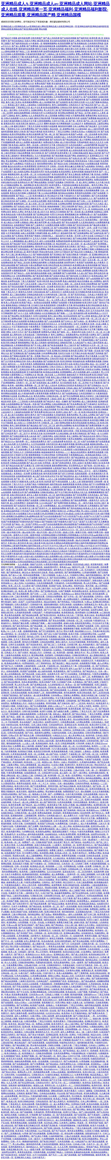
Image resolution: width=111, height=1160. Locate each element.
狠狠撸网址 (45, 797)
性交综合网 (47, 818)
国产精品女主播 (27, 735)
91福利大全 (96, 898)
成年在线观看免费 (64, 1016)
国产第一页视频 (33, 356)
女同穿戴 (93, 1067)
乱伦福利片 (90, 570)
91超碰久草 (23, 1115)
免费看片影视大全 (58, 511)
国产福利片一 (52, 99)
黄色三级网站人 (58, 335)
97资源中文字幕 (21, 455)
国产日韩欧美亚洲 (101, 431)
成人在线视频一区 (49, 86)
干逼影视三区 (47, 228)
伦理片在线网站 (42, 511)
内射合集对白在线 (9, 182)
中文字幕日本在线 (79, 353)
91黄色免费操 (30, 1021)
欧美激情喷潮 (85, 359)
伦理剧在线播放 (35, 91)
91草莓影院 (50, 922)
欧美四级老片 (26, 316)
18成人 (64, 762)
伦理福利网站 (10, 180)
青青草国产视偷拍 (32, 236)
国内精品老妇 (91, 960)
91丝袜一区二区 (35, 799)
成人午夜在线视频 (101, 1149)
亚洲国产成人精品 (12, 821)
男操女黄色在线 (46, 252)
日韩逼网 (64, 848)
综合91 (102, 794)
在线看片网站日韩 (99, 270)
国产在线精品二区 (48, 1147)
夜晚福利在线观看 (23, 690)
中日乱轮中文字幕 (100, 623)
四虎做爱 (94, 1051)
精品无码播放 (83, 281)
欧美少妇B (90, 615)
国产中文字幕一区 (52, 610)
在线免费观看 (36, 920)
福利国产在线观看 (86, 928)
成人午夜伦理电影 (68, 142)
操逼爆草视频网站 (62, 893)
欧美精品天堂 (81, 385)
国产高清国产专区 (25, 933)
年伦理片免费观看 (83, 658)
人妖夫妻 (41, 666)
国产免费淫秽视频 (93, 425)
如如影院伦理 (57, 997)
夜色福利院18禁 (80, 313)
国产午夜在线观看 (60, 482)
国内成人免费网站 (32, 329)
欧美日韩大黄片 (27, 618)
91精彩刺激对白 (44, 105)
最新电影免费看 (59, 508)
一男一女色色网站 (99, 1016)
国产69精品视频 (80, 238)
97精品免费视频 (23, 153)
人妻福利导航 (22, 198)
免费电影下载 (87, 174)
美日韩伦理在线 (89, 687)
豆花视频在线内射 (84, 912)
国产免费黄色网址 (26, 810)
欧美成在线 (71, 992)
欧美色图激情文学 (55, 928)
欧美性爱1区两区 (76, 351)
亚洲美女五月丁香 (21, 837)
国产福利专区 (83, 38)
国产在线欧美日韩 (51, 361)
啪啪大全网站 (10, 599)
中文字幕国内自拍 (48, 658)
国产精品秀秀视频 (20, 228)
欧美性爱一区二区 (14, 508)
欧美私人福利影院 (33, 278)
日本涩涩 (21, 636)
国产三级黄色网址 (45, 436)
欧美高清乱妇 (98, 292)
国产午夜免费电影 (38, 786)
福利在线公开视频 (58, 65)
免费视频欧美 (98, 677)
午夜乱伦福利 (94, 161)
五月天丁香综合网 (21, 639)
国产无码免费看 (80, 495)
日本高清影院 (94, 949)
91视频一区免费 (84, 866)
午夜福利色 (59, 583)
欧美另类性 (22, 791)
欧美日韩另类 (43, 281)
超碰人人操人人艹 (56, 706)
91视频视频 (79, 1133)
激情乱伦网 (25, 781)
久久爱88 (26, 586)
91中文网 (100, 874)
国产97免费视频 (37, 1064)
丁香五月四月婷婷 (101, 912)
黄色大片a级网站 (76, 759)
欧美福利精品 (10, 997)
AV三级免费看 (19, 829)
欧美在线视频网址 (26, 246)
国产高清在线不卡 (32, 260)
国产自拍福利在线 (39, 639)
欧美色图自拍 (87, 41)
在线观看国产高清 (12, 853)
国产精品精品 (52, 1064)
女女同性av (83, 781)
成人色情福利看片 (87, 644)
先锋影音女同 (18, 492)
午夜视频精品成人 (77, 455)
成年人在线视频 (75, 914)
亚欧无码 (24, 901)
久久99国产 (14, 1099)
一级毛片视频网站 (99, 471)
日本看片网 (72, 644)
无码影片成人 (23, 706)
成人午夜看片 (99, 262)
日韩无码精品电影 (53, 607)
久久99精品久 (37, 888)
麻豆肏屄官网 (41, 222)
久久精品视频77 (76, 986)
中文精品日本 (89, 775)
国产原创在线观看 (58, 690)
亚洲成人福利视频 (101, 976)
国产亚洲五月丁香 (28, 230)
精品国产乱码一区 (72, 340)
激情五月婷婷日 (87, 396)
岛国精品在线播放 (12, 984)
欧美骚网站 (45, 874)
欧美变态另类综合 (49, 727)
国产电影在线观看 (87, 59)
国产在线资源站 (40, 383)
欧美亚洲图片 (79, 278)
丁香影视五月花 (23, 107)
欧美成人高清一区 (63, 853)
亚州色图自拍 (42, 1019)
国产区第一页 (99, 786)
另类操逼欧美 (88, 65)
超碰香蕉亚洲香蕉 (26, 968)
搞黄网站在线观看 (38, 487)
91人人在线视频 (72, 818)
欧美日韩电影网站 (42, 890)
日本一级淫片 (34, 1139)
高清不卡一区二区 (16, 329)
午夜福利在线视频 (64, 1048)
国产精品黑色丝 (67, 476)
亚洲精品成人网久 (62, 954)
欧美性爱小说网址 (88, 335)
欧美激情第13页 (74, 639)
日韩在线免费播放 (70, 198)
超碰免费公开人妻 (26, 449)
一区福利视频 (73, 661)
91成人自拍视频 (93, 188)
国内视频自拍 (39, 457)
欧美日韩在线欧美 (94, 305)
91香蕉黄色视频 (92, 46)
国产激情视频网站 (73, 572)
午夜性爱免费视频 (14, 773)
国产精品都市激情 (30, 158)
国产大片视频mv (90, 158)
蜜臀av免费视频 (83, 54)
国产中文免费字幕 (34, 471)
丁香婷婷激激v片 (42, 335)
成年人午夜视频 (50, 909)
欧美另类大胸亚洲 (9, 343)
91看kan (88, 602)
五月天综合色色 (97, 311)
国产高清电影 (92, 922)
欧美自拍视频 (93, 1104)
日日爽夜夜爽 (92, 612)
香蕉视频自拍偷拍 (70, 813)
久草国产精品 (30, 484)
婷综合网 (100, 1099)
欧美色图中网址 (13, 831)
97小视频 (65, 994)
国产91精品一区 (81, 321)
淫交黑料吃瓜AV (76, 465)
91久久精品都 (37, 781)
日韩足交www (101, 743)
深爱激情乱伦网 (36, 912)
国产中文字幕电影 (98, 246)
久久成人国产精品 (85, 273)
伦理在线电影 (70, 201)
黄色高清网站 (39, 396)
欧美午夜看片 (71, 1091)
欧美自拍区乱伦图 (71, 952)
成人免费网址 (96, 281)
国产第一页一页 (21, 479)
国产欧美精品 (69, 1051)
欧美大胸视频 (102, 409)
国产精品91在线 (61, 164)
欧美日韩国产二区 (36, 693)
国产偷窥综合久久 (24, 94)
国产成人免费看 (19, 46)
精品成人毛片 (36, 652)
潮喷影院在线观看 (18, 150)
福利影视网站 (78, 757)
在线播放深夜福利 (66, 479)
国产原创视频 (70, 1155)
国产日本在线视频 (99, 196)
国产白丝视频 (19, 188)
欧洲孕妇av (24, 628)
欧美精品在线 (10, 214)
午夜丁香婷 (14, 1008)
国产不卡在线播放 (69, 674)
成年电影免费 (24, 38)
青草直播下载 (66, 91)
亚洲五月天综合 (67, 51)
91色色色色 (20, 1091)
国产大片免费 (84, 669)
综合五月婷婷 (71, 169)
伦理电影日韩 (79, 730)
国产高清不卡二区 (43, 508)
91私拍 (62, 834)
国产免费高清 (83, 345)
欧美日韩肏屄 (52, 457)
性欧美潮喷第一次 (44, 1104)
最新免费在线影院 (46, 829)
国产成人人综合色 (49, 385)
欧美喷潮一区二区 (51, 906)
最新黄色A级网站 (43, 733)
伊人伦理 (55, 1032)
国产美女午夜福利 (36, 1035)
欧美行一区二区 (76, 428)
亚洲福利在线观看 (54, 431)
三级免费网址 (24, 1136)
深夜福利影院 (87, 482)
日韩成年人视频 (61, 230)
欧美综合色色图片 (98, 591)
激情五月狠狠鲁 (56, 938)
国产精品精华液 (78, 99)
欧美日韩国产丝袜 (100, 375)
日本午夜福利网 (60, 821)
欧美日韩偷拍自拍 (41, 1109)
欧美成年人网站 (74, 41)
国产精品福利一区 (47, 1056)
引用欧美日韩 (36, 896)
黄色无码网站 (66, 989)
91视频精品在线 (101, 249)
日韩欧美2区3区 (46, 500)
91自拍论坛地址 (71, 67)
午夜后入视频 (21, 767)
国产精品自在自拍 (87, 436)
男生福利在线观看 (32, 70)
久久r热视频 (23, 564)
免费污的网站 (32, 840)
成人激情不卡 (42, 970)
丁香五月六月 (12, 292)
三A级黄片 (57, 845)
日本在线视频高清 (53, 781)
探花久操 (81, 810)
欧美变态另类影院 (101, 1077)
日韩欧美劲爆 (83, 1064)
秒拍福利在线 (79, 361)
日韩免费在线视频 (41, 78)
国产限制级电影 (49, 1149)
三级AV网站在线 (19, 914)
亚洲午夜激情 (95, 327)
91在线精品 (30, 583)
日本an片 (17, 802)
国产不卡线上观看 (38, 345)
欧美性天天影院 (94, 890)
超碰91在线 (69, 623)
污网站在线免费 (69, 781)
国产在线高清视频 (68, 38)
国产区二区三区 (90, 121)
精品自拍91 (59, 818)
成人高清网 (70, 1027)
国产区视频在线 (17, 353)
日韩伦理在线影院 (66, 327)
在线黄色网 (99, 872)
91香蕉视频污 (25, 946)
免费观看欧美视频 (93, 361)
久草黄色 (71, 578)
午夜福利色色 (83, 83)
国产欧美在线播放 (69, 209)
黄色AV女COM (68, 588)
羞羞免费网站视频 (54, 693)
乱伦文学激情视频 (77, 642)
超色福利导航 (73, 286)
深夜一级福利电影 (93, 717)
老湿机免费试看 (91, 1093)
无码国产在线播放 (55, 182)
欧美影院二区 (79, 698)
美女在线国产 (26, 722)
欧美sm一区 (71, 685)
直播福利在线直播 (82, 1152)
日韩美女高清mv (78, 132)
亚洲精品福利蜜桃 (38, 262)
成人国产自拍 (39, 476)
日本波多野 (75, 944)
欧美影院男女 (7, 1032)
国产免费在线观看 (93, 962)
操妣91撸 (97, 1019)
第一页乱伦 (31, 1091)
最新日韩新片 (20, 126)
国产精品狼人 (37, 420)
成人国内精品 (7, 634)
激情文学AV (80, 652)
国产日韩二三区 (84, 201)
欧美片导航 (74, 634)
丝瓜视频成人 (44, 490)
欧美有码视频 (91, 265)
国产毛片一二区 (56, 1155)
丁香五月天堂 (86, 711)
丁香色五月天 (79, 220)
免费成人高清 (84, 311)
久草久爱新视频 (8, 848)
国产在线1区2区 (76, 158)
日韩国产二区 (52, 380)
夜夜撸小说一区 (47, 75)
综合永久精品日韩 (37, 380)
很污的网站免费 (72, 359)
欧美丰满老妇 (57, 797)
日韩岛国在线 (39, 292)
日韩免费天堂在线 (52, 896)
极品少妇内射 (95, 153)
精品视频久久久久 (83, 631)
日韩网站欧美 (87, 599)
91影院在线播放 (82, 110)
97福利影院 (92, 1053)
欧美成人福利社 (19, 145)
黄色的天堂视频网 (30, 642)
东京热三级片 (100, 503)
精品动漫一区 (56, 129)
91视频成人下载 (90, 252)
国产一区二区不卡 (22, 433)
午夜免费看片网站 (14, 965)
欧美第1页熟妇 (81, 484)
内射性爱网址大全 (68, 1064)
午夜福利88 (47, 650)
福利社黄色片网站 (14, 89)
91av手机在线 (44, 1131)
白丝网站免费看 (65, 204)
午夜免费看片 (34, 327)
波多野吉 (5, 703)
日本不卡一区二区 (94, 332)
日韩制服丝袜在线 (54, 628)
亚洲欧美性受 (24, 888)
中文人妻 (21, 848)
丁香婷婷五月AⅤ (20, 607)
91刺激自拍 (6, 626)
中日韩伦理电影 (48, 455)
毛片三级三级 (12, 254)
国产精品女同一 (40, 946)
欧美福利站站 (73, 308)
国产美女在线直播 (54, 810)
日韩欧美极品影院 (80, 153)
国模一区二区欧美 (72, 284)
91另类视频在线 (30, 757)
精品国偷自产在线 (43, 351)
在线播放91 (78, 604)
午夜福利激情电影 (73, 797)
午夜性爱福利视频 (45, 230)
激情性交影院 (41, 161)
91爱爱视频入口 (17, 375)
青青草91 (81, 778)
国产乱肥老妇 (18, 236)
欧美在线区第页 (11, 391)
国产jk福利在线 (97, 233)
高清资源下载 (79, 498)
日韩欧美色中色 (33, 423)
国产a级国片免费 (61, 711)
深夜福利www (90, 994)
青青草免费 (36, 1000)
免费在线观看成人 (100, 391)
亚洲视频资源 (10, 1136)
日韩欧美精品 (30, 268)
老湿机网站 (11, 922)
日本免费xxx (57, 695)
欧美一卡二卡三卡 (40, 783)
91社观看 (53, 1096)
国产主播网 (33, 826)
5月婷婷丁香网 (82, 864)
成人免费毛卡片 (71, 815)
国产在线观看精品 (77, 460)
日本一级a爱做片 (90, 840)
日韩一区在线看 (22, 866)
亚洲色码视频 (78, 172)
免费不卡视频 (66, 225)
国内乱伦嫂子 (79, 107)
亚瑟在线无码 (68, 872)
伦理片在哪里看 (83, 1000)
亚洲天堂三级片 (80, 260)
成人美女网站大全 (26, 83)
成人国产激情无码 (48, 802)
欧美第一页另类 (74, 236)
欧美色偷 (60, 1139)
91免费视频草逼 (102, 222)
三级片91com (22, 738)
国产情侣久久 (98, 813)
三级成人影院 (56, 399)
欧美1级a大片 (19, 930)
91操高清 (55, 989)
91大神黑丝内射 (50, 113)
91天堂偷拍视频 (13, 233)
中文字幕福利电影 (45, 439)
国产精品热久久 (90, 671)
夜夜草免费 (45, 749)
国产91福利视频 (69, 273)
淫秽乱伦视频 (54, 1045)
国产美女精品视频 (81, 941)
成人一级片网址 (11, 110)
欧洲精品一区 (75, 503)
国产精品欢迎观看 (9, 981)
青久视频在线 (87, 78)
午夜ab (73, 831)
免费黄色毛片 (55, 393)
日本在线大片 (56, 1061)
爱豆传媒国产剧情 (22, 487)
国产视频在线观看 (18, 356)
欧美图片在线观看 (49, 126)
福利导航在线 (56, 484)
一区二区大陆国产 (28, 1099)
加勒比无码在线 (56, 67)
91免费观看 (31, 1120)
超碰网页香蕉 (60, 177)
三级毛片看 (67, 1045)
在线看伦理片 (103, 904)
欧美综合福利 (56, 59)
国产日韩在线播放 (24, 890)
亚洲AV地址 (6, 746)
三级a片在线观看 (72, 1136)
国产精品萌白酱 (50, 869)
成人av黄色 (34, 1048)
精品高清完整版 (46, 428)
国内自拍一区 (71, 367)
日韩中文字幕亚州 (62, 252)
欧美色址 (26, 898)
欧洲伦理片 (70, 765)
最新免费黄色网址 (60, 465)
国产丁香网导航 (81, 973)
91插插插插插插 (20, 1139)
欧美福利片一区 (67, 391)
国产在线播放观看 (21, 1064)
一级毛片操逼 (87, 503)
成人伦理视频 (10, 359)
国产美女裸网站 (44, 404)
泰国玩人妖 (47, 762)
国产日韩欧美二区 (77, 807)
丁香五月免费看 (95, 714)
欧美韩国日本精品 (75, 858)
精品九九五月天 (96, 142)
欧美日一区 (77, 636)
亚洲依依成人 (74, 981)
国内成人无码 (18, 220)
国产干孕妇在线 (57, 1019)
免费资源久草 (87, 970)
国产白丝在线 (100, 599)
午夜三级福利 (75, 751)
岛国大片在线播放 (36, 703)
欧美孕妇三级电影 (9, 209)
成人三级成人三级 (25, 775)
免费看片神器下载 (64, 922)
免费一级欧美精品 (81, 91)
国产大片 (5, 709)
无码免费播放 (75, 1099)
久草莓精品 (78, 682)
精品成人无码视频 (62, 356)
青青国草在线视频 (83, 193)
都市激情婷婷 (68, 912)
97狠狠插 (66, 1040)
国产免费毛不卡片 (93, 877)
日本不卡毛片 (18, 332)
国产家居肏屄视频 (41, 276)
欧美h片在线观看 (19, 321)
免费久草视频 (76, 409)
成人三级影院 (53, 487)
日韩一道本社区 (102, 626)
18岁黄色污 (35, 936)
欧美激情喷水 (59, 671)
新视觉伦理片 (10, 124)
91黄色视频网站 (68, 778)
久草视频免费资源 (22, 345)
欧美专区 (13, 1024)
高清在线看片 (98, 669)
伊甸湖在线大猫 (54, 217)
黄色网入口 (94, 802)
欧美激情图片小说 (30, 1010)
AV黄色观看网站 (45, 388)
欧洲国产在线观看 (30, 500)
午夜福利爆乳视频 (39, 1096)
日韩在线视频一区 (86, 666)
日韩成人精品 (18, 260)
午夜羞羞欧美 (46, 984)
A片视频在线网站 (11, 185)
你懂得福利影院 (45, 570)
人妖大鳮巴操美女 (98, 815)
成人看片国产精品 (21, 861)
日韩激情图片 (75, 1083)
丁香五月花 (64, 1069)
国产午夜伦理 (30, 137)
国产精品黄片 (91, 126)
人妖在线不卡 (7, 412)
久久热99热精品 (83, 746)
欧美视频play (79, 679)
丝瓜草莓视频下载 (73, 1139)
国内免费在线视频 (64, 741)
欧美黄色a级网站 (43, 831)
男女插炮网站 (12, 161)
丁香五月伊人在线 (49, 329)
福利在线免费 (19, 490)
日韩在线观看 (102, 439)
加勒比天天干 (19, 1029)
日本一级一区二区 (28, 917)
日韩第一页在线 (57, 166)
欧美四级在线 (39, 94)
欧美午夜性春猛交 (24, 367)
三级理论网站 (103, 124)
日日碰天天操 (37, 305)
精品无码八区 (35, 869)
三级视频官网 (30, 815)
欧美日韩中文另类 (98, 725)
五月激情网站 (82, 647)
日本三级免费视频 (85, 882)
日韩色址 (67, 730)
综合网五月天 (89, 842)
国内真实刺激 (89, 636)
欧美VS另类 (76, 1069)
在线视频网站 (62, 46)
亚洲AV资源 (10, 845)
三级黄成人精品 (34, 661)
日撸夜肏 (104, 810)
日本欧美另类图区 (77, 749)
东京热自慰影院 (70, 316)
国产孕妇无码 (94, 75)
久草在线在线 (28, 335)
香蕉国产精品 (92, 1147)
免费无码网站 (82, 1027)
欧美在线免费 (58, 174)
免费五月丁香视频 (51, 861)
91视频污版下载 (8, 91)
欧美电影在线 (34, 679)
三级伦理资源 (10, 153)
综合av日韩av (21, 1002)
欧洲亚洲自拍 (77, 241)
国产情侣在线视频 (16, 286)
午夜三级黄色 (66, 498)
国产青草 (26, 1000)
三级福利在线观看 (22, 412)
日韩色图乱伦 (66, 957)
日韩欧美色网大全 (80, 655)
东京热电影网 (49, 433)
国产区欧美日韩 (26, 431)
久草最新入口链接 (77, 319)
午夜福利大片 (70, 196)
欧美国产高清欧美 (49, 1125)
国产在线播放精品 (70, 393)
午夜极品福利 (71, 938)
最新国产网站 (32, 1093)
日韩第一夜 (39, 778)
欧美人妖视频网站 (65, 973)
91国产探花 (84, 815)
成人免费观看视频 (57, 717)
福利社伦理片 (64, 457)
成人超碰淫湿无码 (12, 1027)
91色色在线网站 (22, 976)
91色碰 (103, 957)
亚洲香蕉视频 (60, 439)
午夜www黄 (11, 925)
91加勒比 (57, 650)
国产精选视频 (58, 156)
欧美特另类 (97, 1085)
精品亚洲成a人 (97, 1075)
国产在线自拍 (56, 140)
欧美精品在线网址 (67, 54)
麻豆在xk (26, 572)
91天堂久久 (15, 1088)
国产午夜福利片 (90, 404)
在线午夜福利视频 (12, 121)
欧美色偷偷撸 (99, 1136)
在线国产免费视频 (88, 118)
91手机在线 (42, 1008)
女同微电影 (89, 1002)
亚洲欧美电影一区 (55, 1133)
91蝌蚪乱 (57, 618)
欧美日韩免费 (50, 799)
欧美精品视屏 (58, 246)
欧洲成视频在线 (27, 858)
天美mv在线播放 (58, 1072)
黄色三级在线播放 (73, 78)
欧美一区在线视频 (40, 1061)
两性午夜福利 (98, 1088)
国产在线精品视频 (32, 353)
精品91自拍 (96, 1035)
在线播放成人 (7, 473)
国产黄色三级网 (91, 682)
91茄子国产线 (47, 893)
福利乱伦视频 (10, 1115)
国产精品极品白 (11, 407)
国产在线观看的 (90, 97)
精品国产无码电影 (95, 353)
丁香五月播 (32, 829)
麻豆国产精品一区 (26, 1024)
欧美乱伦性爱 (100, 906)
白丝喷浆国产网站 (84, 407)
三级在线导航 (7, 1043)
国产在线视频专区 (75, 377)
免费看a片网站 (95, 853)
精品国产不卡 (39, 417)
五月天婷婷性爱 (80, 94)
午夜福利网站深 (78, 1053)
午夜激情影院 (102, 393)
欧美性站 (87, 1083)
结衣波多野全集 (33, 730)
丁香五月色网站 (76, 1005)
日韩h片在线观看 (11, 118)
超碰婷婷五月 (83, 156)
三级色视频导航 (77, 369)
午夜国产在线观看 (93, 759)
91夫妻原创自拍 (92, 148)
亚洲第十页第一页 (87, 49)
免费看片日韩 (86, 468)
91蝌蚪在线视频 (27, 169)
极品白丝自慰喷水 (79, 452)
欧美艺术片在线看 (14, 1059)
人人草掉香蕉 (60, 375)
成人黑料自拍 (16, 335)
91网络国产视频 (37, 623)
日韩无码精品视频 (56, 992)
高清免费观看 (60, 447)
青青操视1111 (7, 583)
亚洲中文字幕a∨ (70, 1112)
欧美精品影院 (33, 75)
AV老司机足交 (52, 901)
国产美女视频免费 (32, 332)
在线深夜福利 (89, 439)
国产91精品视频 (61, 228)
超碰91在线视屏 (38, 898)
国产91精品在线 (39, 687)
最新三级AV (55, 837)
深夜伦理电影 (24, 209)
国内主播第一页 (11, 449)
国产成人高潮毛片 (57, 1101)
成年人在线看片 (93, 372)
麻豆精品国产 (21, 1043)
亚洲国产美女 (22, 380)
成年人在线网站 (15, 190)
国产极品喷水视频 (97, 225)
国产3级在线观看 (10, 628)
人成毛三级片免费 (41, 59)
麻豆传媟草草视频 (66, 444)
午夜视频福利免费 (71, 650)
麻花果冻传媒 (43, 41)
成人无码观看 (53, 1117)
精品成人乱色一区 (27, 588)
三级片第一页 (64, 294)
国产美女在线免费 (70, 222)
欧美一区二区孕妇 (81, 383)
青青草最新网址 (15, 308)
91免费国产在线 (74, 447)
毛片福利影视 (62, 150)
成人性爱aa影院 (54, 222)
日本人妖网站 (79, 126)
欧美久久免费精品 (62, 500)
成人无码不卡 (83, 1051)
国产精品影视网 (11, 618)
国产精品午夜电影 (34, 132)
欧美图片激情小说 (93, 463)
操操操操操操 (59, 388)
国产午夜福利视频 (64, 220)
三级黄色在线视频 (12, 655)
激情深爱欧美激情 (16, 268)
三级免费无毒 (7, 730)
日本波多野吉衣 (56, 725)
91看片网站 (35, 1016)
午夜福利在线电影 (56, 49)
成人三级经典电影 (89, 401)
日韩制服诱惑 (75, 880)
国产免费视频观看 (85, 685)
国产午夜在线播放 (45, 415)
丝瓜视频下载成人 (55, 1152)
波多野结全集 (51, 204)
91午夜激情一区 (35, 43)
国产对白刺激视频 (37, 1133)
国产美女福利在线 (28, 177)
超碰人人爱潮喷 (97, 647)
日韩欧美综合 (89, 297)
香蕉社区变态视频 (18, 193)
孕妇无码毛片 (100, 765)
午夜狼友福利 (68, 965)
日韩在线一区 (49, 62)
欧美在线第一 (85, 185)
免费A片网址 (34, 591)
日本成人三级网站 (97, 1045)
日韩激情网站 (34, 86)
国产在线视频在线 (87, 388)
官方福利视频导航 (34, 372)
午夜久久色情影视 (81, 1059)
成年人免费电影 (67, 1032)
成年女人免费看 (23, 142)
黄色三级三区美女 (14, 102)
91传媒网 (10, 949)
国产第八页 (63, 799)
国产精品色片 (49, 401)
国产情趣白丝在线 (80, 75)
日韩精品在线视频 (18, 463)
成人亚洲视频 (87, 212)
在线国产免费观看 (45, 807)
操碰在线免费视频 (23, 1061)
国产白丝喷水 (83, 367)
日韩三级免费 (15, 642)
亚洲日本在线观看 (93, 799)
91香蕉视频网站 (44, 121)
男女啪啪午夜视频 (53, 791)
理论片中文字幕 (88, 818)
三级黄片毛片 (10, 968)
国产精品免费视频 (79, 500)
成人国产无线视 (51, 420)
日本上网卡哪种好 (89, 1101)
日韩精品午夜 (24, 305)
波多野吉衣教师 (77, 86)
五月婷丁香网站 (21, 447)
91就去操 (88, 620)
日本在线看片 (14, 284)
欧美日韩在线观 (84, 693)
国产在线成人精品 (22, 206)
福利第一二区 (50, 767)
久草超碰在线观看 (98, 169)
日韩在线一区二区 (74, 620)
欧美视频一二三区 (54, 866)
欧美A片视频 (69, 805)
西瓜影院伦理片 (37, 172)
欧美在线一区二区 (12, 842)
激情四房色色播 (33, 1144)
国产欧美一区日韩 (92, 465)
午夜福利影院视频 (33, 54)
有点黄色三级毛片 (9, 289)
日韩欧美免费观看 (44, 1053)
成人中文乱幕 (36, 107)
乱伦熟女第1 (44, 759)
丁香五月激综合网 (83, 1128)
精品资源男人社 (63, 244)
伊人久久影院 (10, 962)
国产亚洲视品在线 (38, 685)
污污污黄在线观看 (59, 749)
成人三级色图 (28, 746)
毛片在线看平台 (76, 97)
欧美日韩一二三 (25, 65)
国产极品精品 (32, 425)
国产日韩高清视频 (53, 198)
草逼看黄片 (73, 762)
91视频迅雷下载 (33, 193)
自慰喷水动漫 (68, 292)
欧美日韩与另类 (22, 786)
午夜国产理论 (90, 986)
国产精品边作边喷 (60, 460)
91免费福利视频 (31, 148)
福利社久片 (43, 578)
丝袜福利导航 (32, 503)
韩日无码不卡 (69, 882)
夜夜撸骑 (33, 738)
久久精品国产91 (80, 343)
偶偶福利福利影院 (30, 1141)
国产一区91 (103, 687)
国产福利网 (91, 1048)
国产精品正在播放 (56, 904)
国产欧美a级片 (20, 75)
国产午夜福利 (94, 1115)
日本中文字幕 (74, 1056)
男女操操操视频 (57, 738)
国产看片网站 (79, 1109)
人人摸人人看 (28, 743)
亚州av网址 (67, 586)
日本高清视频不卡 (87, 393)
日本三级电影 (58, 169)
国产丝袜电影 (70, 810)
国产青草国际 (102, 49)
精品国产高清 (50, 877)
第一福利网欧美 (27, 185)
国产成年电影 (83, 610)
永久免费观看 (40, 431)
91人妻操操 (73, 690)
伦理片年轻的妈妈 (71, 1080)
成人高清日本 (42, 717)
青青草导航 (53, 786)
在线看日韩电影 (42, 337)
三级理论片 (80, 896)
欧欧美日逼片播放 (101, 1107)
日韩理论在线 (98, 1000)
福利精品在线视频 (33, 188)
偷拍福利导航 (66, 233)
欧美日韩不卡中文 (9, 337)
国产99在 (29, 733)
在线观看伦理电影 (97, 781)
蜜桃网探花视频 (82, 767)
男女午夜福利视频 (100, 286)
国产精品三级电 (43, 925)
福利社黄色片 (30, 415)
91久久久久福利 (26, 118)
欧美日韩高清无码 (95, 51)
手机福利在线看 (58, 118)
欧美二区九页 (15, 586)
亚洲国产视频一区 (30, 1056)
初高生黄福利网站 (30, 682)
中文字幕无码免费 (64, 698)
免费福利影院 (103, 636)
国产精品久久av (8, 441)
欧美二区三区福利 (26, 351)
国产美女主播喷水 (82, 898)
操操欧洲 (6, 914)
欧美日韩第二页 (90, 150)
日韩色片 (6, 906)
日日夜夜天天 (85, 276)
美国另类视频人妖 (55, 201)
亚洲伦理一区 (73, 874)
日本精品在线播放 (27, 970)
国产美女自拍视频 (57, 620)
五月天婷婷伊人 (23, 444)
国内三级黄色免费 (19, 1013)
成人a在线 (98, 690)
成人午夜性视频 (65, 420)
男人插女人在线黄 (89, 511)
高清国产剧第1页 (74, 65)
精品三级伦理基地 (95, 343)
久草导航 (88, 858)
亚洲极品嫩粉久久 (12, 1051)
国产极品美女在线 (87, 308)
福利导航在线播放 (64, 495)
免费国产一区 (28, 842)
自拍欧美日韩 (54, 161)
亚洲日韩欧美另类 (52, 912)
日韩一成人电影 (69, 268)
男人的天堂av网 (22, 685)
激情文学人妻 (78, 567)
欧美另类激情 (16, 158)
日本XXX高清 (28, 989)
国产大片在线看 (21, 869)
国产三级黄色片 (37, 225)
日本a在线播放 (19, 578)
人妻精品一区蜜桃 (91, 751)
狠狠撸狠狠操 (34, 455)
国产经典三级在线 (52, 1128)
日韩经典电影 (100, 1091)
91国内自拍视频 (59, 733)
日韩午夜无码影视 (43, 465)
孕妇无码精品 (10, 380)
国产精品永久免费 (91, 137)
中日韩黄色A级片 (99, 701)
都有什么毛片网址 (86, 925)
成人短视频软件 (68, 407)
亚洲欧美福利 (45, 308)
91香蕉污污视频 (17, 482)
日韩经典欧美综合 (76, 164)
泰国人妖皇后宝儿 (73, 677)
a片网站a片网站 (74, 511)
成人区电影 (24, 920)
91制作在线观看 (49, 1067)
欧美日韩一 (73, 727)
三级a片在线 (79, 770)
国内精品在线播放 (66, 193)
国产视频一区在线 (92, 351)
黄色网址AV (64, 888)
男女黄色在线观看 (12, 615)
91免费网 (17, 746)
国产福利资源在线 (20, 43)
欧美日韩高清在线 (47, 148)
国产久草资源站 (48, 220)
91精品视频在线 (59, 404)
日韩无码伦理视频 (45, 177)
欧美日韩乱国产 (97, 399)
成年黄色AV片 (59, 570)
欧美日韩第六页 (55, 933)
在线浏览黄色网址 (83, 623)
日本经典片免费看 (97, 83)
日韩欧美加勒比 (47, 492)
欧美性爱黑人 (55, 185)
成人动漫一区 (77, 244)
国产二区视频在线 (12, 1133)
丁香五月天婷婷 (33, 126)
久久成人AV (44, 757)
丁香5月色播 (86, 618)
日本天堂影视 (93, 348)
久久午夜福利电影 (43, 156)
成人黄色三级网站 (87, 182)
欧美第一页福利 (61, 428)
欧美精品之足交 (84, 917)
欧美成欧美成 (37, 391)
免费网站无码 (93, 749)
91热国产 (64, 754)
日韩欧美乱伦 (38, 1075)
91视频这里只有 (93, 132)
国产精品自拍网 (18, 759)
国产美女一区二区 (27, 468)
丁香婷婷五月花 (13, 129)
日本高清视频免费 (45, 583)
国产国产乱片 (7, 666)
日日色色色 (104, 944)
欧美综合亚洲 (92, 807)
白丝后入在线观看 (30, 984)
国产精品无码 (77, 252)
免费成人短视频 (43, 1024)
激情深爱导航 (79, 62)
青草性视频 (51, 703)
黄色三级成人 (49, 289)
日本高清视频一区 (66, 1141)
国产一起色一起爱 (89, 228)
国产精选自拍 (89, 289)
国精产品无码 (36, 564)
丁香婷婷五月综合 (34, 270)
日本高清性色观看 (75, 137)
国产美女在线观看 (77, 848)
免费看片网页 (30, 880)
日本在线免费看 (69, 610)
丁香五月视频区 (80, 1045)
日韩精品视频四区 (23, 944)
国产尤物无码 (64, 703)
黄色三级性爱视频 (18, 425)
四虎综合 (46, 661)
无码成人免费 (81, 479)
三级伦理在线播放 (21, 896)
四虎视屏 (46, 730)
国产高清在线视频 (41, 257)
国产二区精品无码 (22, 369)
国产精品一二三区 (24, 196)
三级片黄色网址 (8, 198)
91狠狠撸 (19, 666)
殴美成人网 (27, 1037)
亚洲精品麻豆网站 (72, 933)
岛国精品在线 (97, 209)
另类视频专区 (85, 674)
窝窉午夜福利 (32, 252)
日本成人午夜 (79, 1144)
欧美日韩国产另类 (47, 682)
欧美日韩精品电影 (26, 1101)
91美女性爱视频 (66, 278)
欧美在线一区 (8, 1109)
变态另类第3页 (37, 153)
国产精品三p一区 (90, 709)
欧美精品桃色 (42, 743)
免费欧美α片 (19, 377)
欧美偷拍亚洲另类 (66, 658)
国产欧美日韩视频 (97, 476)
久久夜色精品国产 (24, 180)
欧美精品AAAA (33, 954)
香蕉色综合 (79, 586)
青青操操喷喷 (55, 952)
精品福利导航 (12, 1117)
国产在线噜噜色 (52, 778)
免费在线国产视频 (43, 83)
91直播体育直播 (59, 190)
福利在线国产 (19, 840)
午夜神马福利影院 (70, 618)
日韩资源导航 (93, 741)
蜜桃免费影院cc (27, 156)
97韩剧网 (34, 1115)
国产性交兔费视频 (71, 396)
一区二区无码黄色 (84, 872)
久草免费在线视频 (38, 976)
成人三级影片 (62, 829)
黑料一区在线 (32, 145)
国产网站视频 (84, 701)
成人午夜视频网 (69, 399)
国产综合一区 (25, 794)
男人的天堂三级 (51, 110)
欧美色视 (24, 872)
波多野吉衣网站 (38, 99)
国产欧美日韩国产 (26, 925)
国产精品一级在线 (66, 380)
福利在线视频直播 (47, 46)
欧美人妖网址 (36, 62)
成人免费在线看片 (71, 599)
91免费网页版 (62, 823)
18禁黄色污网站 (42, 311)
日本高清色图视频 (50, 1144)
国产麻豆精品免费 (98, 367)
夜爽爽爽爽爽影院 (96, 492)
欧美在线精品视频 (32, 1059)
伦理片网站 (60, 1002)
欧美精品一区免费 (22, 473)
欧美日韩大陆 (70, 83)
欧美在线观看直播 (18, 372)
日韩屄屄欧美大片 (97, 1120)
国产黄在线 (18, 797)
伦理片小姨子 (93, 920)
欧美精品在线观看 (40, 1027)
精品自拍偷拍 (50, 602)
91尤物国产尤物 (64, 682)
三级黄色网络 (89, 738)
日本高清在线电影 (57, 1008)
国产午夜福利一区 (51, 91)
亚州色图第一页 (80, 1067)
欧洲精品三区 (93, 423)
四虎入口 (42, 1117)
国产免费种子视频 (86, 249)
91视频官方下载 (17, 57)
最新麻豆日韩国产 (41, 1037)
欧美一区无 (54, 743)
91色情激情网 (34, 1077)
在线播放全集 (99, 407)
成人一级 (80, 1032)
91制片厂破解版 (85, 1091)
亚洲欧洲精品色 (99, 254)
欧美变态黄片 (60, 286)
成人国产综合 (52, 754)
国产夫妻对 (23, 652)
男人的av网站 (19, 1144)
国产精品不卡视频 (9, 38)
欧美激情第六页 (98, 473)
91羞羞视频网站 (59, 57)
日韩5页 (29, 719)
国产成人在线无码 (79, 954)
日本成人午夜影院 (95, 294)
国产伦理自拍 (102, 666)
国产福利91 (53, 719)
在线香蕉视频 (52, 1043)
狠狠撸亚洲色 (14, 174)
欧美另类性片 (49, 132)
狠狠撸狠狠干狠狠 (57, 257)
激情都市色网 (36, 51)
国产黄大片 (19, 954)
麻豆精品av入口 (25, 254)
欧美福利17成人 (63, 289)
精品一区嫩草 (62, 401)
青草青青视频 (100, 41)
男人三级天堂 (70, 345)
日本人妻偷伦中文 (30, 1107)
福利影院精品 (53, 343)
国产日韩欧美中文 (9, 300)
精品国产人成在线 (91, 241)
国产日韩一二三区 (38, 594)
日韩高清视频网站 (82, 1085)
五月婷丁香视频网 (10, 714)
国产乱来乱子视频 (39, 1136)
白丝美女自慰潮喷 (38, 201)
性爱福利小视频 (56, 949)
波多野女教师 (97, 610)
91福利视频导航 (56, 1136)
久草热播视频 (23, 936)
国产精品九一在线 (22, 273)
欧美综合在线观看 (42, 303)
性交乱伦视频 (82, 909)
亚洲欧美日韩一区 (36, 198)
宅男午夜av (104, 869)
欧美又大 (26, 655)
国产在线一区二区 (97, 91)
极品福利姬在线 (65, 94)
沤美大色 (26, 1088)
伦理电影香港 (62, 455)
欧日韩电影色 (66, 265)
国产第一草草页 (76, 121)
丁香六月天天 (18, 484)
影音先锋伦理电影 (17, 698)
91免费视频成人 (50, 506)
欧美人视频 (7, 639)
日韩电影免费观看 (39, 620)
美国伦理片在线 (79, 332)
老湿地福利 (18, 762)
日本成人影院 (102, 735)
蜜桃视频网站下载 (26, 343)
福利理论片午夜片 (99, 206)
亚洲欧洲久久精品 (23, 1157)
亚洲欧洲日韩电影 (101, 602)
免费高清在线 (41, 449)
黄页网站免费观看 (66, 113)
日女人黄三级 (71, 925)
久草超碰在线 (95, 984)
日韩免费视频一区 (73, 1029)
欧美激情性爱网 (55, 626)
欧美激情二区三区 (47, 495)
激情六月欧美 (20, 132)
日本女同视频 (21, 770)
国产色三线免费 (54, 81)
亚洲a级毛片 (9, 834)
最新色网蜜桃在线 (50, 1059)
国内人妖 (15, 1112)
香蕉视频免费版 (23, 420)
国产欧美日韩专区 (48, 615)
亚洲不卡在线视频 (101, 658)
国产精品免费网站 (38, 249)
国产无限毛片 (12, 65)
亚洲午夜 (55, 1037)
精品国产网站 (70, 156)
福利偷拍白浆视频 (9, 669)
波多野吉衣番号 (65, 260)
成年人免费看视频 (9, 920)
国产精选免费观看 (48, 1107)
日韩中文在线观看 (17, 644)
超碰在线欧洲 (25, 669)
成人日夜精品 (64, 636)
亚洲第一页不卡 (100, 706)
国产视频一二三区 (65, 313)
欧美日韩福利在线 (71, 885)
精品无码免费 (56, 281)
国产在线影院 (62, 102)
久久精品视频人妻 (64, 433)
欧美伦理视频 (79, 425)
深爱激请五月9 (91, 604)
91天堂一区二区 (96, 345)
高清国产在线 (55, 586)
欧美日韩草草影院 (94, 679)
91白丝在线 (85, 727)
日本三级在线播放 (76, 733)
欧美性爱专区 (72, 904)
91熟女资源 (31, 1029)
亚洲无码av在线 (98, 826)
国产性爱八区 (55, 1051)
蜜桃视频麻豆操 (72, 214)
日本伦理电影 (85, 286)
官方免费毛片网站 (30, 853)
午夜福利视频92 (46, 97)
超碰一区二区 (69, 746)
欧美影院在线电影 (9, 588)
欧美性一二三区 (99, 746)
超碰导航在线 (55, 746)
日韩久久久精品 (40, 949)
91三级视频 (67, 837)
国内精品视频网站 (94, 778)
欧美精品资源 (86, 431)
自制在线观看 (12, 671)
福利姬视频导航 (86, 67)
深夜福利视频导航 (22, 81)
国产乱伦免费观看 (53, 209)
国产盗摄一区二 (37, 628)
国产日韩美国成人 (22, 249)
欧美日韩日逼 (89, 1072)
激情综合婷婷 (62, 319)
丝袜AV (5, 1080)
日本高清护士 (89, 428)
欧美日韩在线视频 (40, 1088)
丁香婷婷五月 (10, 59)
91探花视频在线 (80, 449)
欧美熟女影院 (28, 89)
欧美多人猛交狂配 (46, 741)
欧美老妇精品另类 (97, 954)
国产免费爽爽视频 (86, 1155)
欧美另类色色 (97, 719)
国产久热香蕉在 (74, 671)
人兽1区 (45, 837)
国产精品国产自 (92, 460)
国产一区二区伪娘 (66, 329)
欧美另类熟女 (93, 94)
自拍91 (53, 783)
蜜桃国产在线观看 (30, 97)
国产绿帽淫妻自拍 (63, 75)
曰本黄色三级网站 (68, 1123)
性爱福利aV (94, 992)
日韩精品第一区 (20, 1077)
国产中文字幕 (55, 1080)
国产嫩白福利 (43, 268)
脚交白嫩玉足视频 (73, 166)
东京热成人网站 (51, 1123)
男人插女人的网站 (87, 415)
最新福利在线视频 (26, 49)
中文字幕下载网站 (95, 329)
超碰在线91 (68, 1088)
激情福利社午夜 (90, 70)
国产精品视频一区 (38, 626)
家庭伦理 (66, 714)
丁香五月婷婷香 (15, 428)
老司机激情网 (98, 594)
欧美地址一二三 (63, 452)
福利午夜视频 (65, 564)
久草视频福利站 (25, 78)
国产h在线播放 (25, 928)
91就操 (65, 986)
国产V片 (65, 944)
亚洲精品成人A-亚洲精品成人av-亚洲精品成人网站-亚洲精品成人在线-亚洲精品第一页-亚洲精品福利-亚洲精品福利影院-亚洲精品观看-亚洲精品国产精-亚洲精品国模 (55, 9)
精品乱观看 (86, 1136)
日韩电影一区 (49, 652)
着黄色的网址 (73, 415)
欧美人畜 (103, 604)
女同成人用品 (83, 169)
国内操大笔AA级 (69, 81)
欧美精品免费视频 (40, 1051)
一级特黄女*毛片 (32, 893)
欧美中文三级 (28, 508)
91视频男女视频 (8, 738)
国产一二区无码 (78, 703)
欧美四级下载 (92, 498)
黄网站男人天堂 (25, 1072)
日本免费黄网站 (27, 129)
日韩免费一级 (100, 482)
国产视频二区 (31, 490)
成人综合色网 (10, 444)
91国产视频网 (64, 591)
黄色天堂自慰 (83, 487)
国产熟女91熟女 (9, 1072)
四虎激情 (49, 655)
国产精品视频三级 (21, 1045)
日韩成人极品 (72, 388)
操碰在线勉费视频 (22, 113)
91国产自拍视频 (88, 441)
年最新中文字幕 (16, 893)
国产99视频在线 (67, 161)
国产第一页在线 (74, 212)
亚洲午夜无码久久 (85, 845)
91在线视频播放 (13, 404)
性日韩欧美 (77, 1096)
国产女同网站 (23, 1005)
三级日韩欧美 (45, 57)
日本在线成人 (97, 722)
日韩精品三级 (40, 775)
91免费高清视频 (52, 225)
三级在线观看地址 (99, 885)
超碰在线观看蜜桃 (28, 714)
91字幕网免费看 (78, 115)
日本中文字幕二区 (60, 121)
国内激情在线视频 (38, 273)
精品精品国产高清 (66, 1149)
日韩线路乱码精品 (62, 655)
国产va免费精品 (17, 164)
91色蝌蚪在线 (28, 831)
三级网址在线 (15, 1037)
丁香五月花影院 (45, 1021)
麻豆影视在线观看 (85, 417)
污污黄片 (55, 757)
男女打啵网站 (62, 880)
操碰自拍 (26, 1040)
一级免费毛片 (77, 877)
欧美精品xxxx (68, 594)
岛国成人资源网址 (59, 890)
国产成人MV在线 (34, 463)
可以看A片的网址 (19, 86)
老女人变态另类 (29, 885)
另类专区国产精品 (97, 490)
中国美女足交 (30, 164)
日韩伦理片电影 (57, 359)
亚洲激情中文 (97, 201)
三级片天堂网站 (56, 647)
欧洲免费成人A (95, 313)
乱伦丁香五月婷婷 (46, 917)
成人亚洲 (32, 813)
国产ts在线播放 (88, 166)
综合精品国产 (36, 986)
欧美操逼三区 (31, 297)
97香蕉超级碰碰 (75, 303)
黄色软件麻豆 (66, 238)
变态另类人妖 (89, 1099)
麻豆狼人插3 (98, 797)
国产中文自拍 (23, 992)
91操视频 (8, 757)
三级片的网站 (92, 730)
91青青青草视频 (42, 393)
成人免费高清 (71, 949)
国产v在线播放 (24, 407)
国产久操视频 (19, 1128)
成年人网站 (85, 978)
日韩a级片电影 (31, 965)
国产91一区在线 (98, 337)
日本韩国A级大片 (54, 815)
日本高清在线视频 (30, 428)
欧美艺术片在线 (37, 901)
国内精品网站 (34, 914)
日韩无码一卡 (66, 936)
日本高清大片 (66, 348)
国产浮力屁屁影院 (47, 631)
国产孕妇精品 (57, 925)
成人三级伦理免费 (96, 129)
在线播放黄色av (73, 335)
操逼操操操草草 (48, 452)
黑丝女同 (64, 669)
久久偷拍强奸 (81, 129)
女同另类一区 (88, 300)
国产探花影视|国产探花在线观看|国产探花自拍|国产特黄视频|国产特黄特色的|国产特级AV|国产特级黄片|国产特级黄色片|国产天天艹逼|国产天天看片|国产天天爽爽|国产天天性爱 (55, 521)
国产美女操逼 (96, 268)
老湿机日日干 (77, 289)
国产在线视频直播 (76, 960)
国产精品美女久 (25, 140)
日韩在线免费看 (47, 642)
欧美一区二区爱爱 (14, 570)
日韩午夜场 (82, 578)
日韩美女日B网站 (93, 369)
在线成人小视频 (29, 439)
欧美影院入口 (67, 1075)
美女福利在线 (57, 83)
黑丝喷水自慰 (19, 856)
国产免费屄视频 (61, 503)
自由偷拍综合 (51, 834)
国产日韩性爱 (51, 153)
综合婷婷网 (85, 813)
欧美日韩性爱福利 (63, 941)
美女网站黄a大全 (25, 396)
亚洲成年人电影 (100, 588)
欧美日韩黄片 (71, 246)
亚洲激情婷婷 (17, 815)
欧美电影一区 (69, 845)
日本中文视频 (30, 807)
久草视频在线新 (8, 107)
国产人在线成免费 (55, 441)
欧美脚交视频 (101, 970)
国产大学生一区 (71, 596)
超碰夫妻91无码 (72, 49)
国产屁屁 (75, 888)
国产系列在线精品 (75, 508)
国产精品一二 (83, 246)
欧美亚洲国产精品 (52, 391)
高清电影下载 (75, 228)
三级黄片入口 (63, 86)
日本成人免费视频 (83, 270)
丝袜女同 (63, 727)
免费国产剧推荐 (35, 610)
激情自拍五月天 (11, 399)
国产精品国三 (58, 663)
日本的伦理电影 (82, 783)
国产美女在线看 (58, 978)
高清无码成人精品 (81, 564)
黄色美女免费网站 (75, 1131)
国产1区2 (48, 634)
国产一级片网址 (80, 773)
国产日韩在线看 (69, 930)
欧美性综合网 (99, 468)
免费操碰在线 (90, 124)
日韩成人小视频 (52, 994)
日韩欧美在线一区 (54, 396)
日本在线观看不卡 (24, 238)
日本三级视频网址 (75, 717)
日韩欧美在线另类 (43, 858)
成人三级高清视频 (90, 829)
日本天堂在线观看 (26, 599)
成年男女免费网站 (64, 425)
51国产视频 (82, 992)
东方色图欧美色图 (83, 292)
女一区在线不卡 (22, 634)
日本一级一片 (92, 770)
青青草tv (41, 815)
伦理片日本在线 (57, 214)
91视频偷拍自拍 (89, 639)
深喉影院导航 (66, 343)
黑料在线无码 (99, 273)
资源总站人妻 (55, 1040)
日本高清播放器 (80, 802)
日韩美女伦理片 (43, 1083)
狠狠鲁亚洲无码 (99, 140)
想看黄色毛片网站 (34, 877)
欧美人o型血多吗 (11, 303)
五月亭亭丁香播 (63, 148)
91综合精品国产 (44, 174)
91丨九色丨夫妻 (14, 631)
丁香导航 (79, 615)
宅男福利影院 (83, 142)
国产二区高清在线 (101, 693)
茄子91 (59, 631)
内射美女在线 (12, 725)
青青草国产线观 (96, 1123)
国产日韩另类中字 (21, 904)
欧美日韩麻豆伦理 (32, 1125)
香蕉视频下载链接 (70, 59)
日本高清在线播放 (66, 471)
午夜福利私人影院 (84, 968)
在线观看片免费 (35, 1123)
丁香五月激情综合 (83, 380)
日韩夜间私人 (47, 236)
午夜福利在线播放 (52, 612)
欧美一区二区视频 (36, 754)
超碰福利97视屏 (98, 901)
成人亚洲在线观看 (24, 359)
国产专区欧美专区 (34, 644)
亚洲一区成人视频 (98, 324)
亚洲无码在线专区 (68, 417)
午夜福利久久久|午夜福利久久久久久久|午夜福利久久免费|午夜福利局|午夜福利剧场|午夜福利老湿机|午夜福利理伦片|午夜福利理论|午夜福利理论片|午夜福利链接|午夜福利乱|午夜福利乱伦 (55, 553)
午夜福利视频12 (88, 340)
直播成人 (36, 669)
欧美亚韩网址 (65, 172)
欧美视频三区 (49, 244)
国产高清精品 (56, 254)
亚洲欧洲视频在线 (38, 992)
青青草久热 (50, 1085)
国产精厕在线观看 (41, 254)
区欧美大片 (94, 957)
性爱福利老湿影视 (44, 962)
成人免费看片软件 (50, 669)
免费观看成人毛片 (19, 703)
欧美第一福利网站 (16, 385)
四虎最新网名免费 (41, 1072)
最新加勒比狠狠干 (60, 831)
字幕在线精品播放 (75, 1021)
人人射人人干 (72, 706)
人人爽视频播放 (17, 241)
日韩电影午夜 (36, 604)
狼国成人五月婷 (39, 794)
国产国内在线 (72, 276)
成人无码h (19, 583)
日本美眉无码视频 (19, 409)
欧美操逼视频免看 (59, 751)
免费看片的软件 (31, 797)
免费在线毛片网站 (51, 142)
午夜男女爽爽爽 (36, 607)
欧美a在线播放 (51, 172)
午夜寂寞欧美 (77, 602)
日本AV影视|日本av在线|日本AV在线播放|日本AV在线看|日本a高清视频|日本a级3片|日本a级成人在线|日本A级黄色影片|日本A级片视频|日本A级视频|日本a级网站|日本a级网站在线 (55, 513)
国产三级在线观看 (87, 1112)
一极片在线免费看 (54, 623)
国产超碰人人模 (57, 78)
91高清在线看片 (76, 145)
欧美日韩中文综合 (55, 340)
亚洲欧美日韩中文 (93, 1021)
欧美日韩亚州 (15, 711)
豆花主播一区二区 (95, 260)
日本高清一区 (68, 864)
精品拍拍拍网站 (92, 62)
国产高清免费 (7, 770)
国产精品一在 (93, 433)
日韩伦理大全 (82, 490)
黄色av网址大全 (82, 217)
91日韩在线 (16, 1040)
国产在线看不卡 (41, 938)
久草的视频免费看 (91, 190)
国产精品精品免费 (30, 615)
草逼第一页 (82, 1123)
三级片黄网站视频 (62, 423)
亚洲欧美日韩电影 (60, 351)
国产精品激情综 (78, 457)
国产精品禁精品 (57, 970)
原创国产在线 (36, 634)
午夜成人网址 (12, 140)
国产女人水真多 (48, 1048)
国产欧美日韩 (14, 457)
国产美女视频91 (42, 129)
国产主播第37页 (27, 465)
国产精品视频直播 (97, 578)
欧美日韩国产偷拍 (28, 1117)
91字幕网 (57, 599)
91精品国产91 (81, 1141)
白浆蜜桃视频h (18, 54)
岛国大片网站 (30, 41)
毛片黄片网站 (63, 409)
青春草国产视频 (17, 580)
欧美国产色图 (44, 377)
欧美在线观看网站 (51, 107)
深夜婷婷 (13, 1085)
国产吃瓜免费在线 (75, 404)
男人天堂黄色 (93, 652)
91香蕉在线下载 (44, 714)
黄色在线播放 (79, 305)
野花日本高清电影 (52, 856)
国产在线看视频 (46, 709)
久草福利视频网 (89, 572)
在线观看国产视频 (22, 225)
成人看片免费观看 (83, 1107)
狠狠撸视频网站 (50, 43)
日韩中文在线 (89, 1069)
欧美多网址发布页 (80, 591)
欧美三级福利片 (13, 156)
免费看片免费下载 (9, 687)
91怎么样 (56, 588)
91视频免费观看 (51, 848)
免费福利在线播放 (86, 81)
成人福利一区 (66, 773)
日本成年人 (74, 823)
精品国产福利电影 (45, 137)
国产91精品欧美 (71, 1061)
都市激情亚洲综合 (23, 1109)
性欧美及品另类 (53, 944)
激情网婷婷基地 (74, 1072)
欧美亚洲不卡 (102, 703)
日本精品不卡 (100, 236)
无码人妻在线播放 (34, 361)
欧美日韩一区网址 (68, 1035)
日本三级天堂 (102, 308)
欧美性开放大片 (75, 297)
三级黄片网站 (12, 765)
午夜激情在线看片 (12, 885)
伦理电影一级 (48, 463)
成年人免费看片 (22, 1016)
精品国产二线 (56, 268)
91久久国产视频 (92, 102)
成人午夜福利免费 (26, 393)
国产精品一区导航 (83, 113)
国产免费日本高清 (96, 1013)
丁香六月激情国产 (28, 281)
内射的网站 (11, 938)
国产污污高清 (94, 449)
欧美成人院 (11, 1101)
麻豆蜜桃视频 (83, 268)
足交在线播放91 (69, 73)
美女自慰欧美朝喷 (81, 719)
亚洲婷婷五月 (45, 930)
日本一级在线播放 (66, 783)
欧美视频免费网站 (30, 102)
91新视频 (19, 941)
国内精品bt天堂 (97, 110)
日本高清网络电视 (74, 583)
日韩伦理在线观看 (15, 733)
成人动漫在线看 (76, 150)
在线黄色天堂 (87, 661)
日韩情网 (82, 949)
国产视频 (19, 1125)
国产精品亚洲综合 (19, 610)
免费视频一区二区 (32, 385)
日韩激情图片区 (53, 417)
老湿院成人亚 (20, 252)
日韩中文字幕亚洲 (40, 647)
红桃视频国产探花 (12, 1056)
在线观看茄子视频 (88, 663)
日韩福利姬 (71, 701)
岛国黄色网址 (77, 70)
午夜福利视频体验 (67, 1125)
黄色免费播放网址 (10, 872)
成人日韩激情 (41, 343)
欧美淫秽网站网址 (41, 359)
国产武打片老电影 (66, 473)
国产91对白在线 (69, 180)
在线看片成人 (60, 137)
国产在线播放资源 (77, 861)
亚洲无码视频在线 (97, 789)
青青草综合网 (85, 375)
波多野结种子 (70, 262)
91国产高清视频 (60, 634)
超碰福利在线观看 (26, 311)
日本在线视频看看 (44, 468)
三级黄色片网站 (86, 690)
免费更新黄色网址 (23, 789)
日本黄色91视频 (73, 970)
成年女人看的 (32, 495)
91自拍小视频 (57, 765)
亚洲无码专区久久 (49, 324)
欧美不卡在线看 (97, 1125)
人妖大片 (102, 823)
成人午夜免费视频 (89, 823)
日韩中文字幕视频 (66, 767)
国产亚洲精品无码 (38, 81)
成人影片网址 (83, 399)
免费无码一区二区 (83, 588)
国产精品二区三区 (83, 206)
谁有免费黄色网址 (45, 164)
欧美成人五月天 (90, 508)
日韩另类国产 (36, 38)
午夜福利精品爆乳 (26, 997)
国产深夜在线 (22, 265)
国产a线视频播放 (31, 492)
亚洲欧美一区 (7, 690)
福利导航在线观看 (24, 417)
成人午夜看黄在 (82, 476)
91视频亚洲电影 (43, 989)
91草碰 (25, 1133)
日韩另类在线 (90, 377)
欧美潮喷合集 (79, 265)
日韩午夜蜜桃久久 (90, 1056)
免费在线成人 (16, 97)
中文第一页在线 (29, 190)
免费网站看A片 (86, 214)
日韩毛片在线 (15, 749)
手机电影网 (13, 722)
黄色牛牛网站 (96, 54)
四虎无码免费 (7, 685)
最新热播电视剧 (51, 604)
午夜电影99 (25, 647)
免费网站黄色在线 (74, 738)
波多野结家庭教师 (51, 51)
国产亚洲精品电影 (41, 214)
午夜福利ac (25, 620)
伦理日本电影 (66, 604)
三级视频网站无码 (66, 1077)
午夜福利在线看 (87, 1008)
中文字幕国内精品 (79, 1013)
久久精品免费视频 (49, 193)
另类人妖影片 (78, 463)
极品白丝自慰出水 (16, 166)
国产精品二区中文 (83, 471)
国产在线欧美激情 (41, 65)
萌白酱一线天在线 (45, 375)
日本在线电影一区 (87, 938)
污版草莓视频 (83, 1125)
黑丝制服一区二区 (34, 506)
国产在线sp (46, 914)
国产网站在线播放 (38, 182)
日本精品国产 (42, 981)
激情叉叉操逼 (41, 49)
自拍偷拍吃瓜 (87, 933)
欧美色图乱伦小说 (88, 946)
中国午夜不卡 (49, 973)
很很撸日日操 (68, 217)
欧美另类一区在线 (48, 1010)
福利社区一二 (14, 364)
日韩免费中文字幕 (64, 305)
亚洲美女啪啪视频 (9, 970)
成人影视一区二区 (28, 174)
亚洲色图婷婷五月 (17, 1147)
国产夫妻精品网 (101, 89)
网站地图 (43, 29)
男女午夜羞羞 (91, 356)
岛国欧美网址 (37, 110)
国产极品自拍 (62, 134)
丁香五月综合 (34, 447)
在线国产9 (60, 917)
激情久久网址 (18, 212)
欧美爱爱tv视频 (47, 853)
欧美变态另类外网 (42, 751)
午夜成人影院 (7, 377)
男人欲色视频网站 (24, 257)
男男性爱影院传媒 (53, 1112)
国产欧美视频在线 (79, 43)
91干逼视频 (32, 578)
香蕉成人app (65, 567)
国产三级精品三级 (50, 54)
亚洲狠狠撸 (11, 636)
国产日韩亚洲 (85, 337)
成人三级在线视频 (38, 340)
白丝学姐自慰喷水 (34, 602)
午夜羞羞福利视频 (57, 639)
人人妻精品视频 (8, 51)
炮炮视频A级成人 (77, 1147)
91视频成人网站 (27, 222)
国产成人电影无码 (97, 1010)
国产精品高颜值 (101, 845)
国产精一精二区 (48, 134)
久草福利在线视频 (68, 487)
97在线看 (81, 856)
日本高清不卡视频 (83, 976)
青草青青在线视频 (75, 190)
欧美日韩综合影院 (98, 973)
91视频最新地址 (8, 933)
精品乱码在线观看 (16, 137)
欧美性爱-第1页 (96, 38)
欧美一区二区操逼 (32, 220)
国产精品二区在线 (22, 262)
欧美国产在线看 (37, 1005)
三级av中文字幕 (44, 284)
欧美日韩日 (38, 722)
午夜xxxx (60, 677)
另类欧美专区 (54, 864)
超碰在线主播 (34, 324)
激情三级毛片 (62, 642)
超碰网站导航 (68, 129)
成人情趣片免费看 (9, 311)
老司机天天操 (36, 433)
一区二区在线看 (90, 134)
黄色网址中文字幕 (96, 321)
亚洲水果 (26, 1027)
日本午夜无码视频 (74, 794)
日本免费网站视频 (49, 353)
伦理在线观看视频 (14, 741)
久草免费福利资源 (33, 909)
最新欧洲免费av (97, 444)
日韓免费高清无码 (47, 150)
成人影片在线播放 (16, 415)
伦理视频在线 (70, 866)
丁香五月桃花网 (67, 206)
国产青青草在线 (51, 770)
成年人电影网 (100, 78)
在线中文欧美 (49, 369)
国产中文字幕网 (44, 297)
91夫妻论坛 (14, 858)
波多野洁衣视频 (17, 1080)
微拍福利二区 (51, 94)
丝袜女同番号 (19, 957)
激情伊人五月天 (36, 124)
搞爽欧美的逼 (81, 51)
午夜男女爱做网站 (32, 882)
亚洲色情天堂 (43, 166)
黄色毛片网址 (97, 185)
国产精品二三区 (23, 51)
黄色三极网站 (22, 115)
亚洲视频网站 (66, 372)
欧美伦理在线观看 (79, 423)
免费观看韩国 (39, 364)
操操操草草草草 (91, 172)
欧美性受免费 (15, 805)
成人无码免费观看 (64, 1120)
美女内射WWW (51, 1069)
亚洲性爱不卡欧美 (12, 989)
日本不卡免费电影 (68, 901)
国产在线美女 (26, 695)
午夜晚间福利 (43, 484)
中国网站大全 (30, 375)
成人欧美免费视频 (41, 695)
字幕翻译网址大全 (49, 327)
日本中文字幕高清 (36, 348)
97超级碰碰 (79, 1048)
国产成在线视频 (86, 596)
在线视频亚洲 (46, 821)
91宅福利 (63, 869)
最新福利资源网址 (85, 180)
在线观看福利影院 (24, 476)
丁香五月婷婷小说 (30, 319)
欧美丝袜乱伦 (93, 479)
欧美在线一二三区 (32, 762)
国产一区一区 (75, 412)
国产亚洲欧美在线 (49, 591)
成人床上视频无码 (30, 802)
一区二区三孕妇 (65, 826)
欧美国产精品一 (26, 303)
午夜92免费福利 (35, 265)
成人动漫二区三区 (36, 204)
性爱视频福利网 (74, 687)
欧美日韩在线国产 (83, 580)
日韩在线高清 (42, 1101)
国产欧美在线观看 (55, 345)
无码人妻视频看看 (28, 765)
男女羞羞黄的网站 (85, 930)
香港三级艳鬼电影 (70, 607)
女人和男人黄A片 (59, 300)
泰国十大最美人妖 (74, 1002)
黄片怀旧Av (24, 1096)
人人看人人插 (75, 482)
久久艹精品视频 (52, 348)
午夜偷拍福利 (21, 826)
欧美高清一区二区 (72, 441)
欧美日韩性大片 (50, 1000)
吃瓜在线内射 (31, 377)
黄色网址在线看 (82, 444)
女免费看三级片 (49, 1077)
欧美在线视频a (12, 468)
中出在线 (61, 1093)
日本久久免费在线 (52, 986)
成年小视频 (31, 759)
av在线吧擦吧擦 (90, 145)
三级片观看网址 (101, 81)
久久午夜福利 (14, 73)
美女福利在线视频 (58, 41)
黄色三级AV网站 (55, 316)
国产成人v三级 (85, 257)
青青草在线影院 (24, 783)
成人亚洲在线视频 (50, 278)
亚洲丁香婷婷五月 (26, 337)
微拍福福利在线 (13, 743)
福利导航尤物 (81, 329)
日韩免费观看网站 (24, 276)
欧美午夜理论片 (80, 853)
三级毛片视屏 (92, 1032)
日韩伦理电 (9, 1075)
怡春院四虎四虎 (98, 1059)
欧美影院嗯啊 (64, 43)
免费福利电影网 (63, 241)
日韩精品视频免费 (34, 244)
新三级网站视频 (15, 319)
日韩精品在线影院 (17, 877)
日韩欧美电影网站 (26, 962)
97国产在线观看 (98, 193)
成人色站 (62, 687)
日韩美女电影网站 (9, 794)
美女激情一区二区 (26, 300)
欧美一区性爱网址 (74, 775)
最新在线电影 (73, 89)
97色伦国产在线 (27, 511)
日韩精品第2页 (89, 409)
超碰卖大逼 (18, 1021)
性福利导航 (36, 861)
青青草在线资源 (25, 1152)
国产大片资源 (7, 361)
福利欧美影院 (12, 351)
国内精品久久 (32, 1147)
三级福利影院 (30, 666)
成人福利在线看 (45, 671)
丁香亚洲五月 (15, 1104)
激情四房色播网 (65, 126)
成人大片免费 (89, 880)
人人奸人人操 (51, 479)
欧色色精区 (25, 725)
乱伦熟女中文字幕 (28, 121)
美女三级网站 (73, 436)
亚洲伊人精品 (62, 412)
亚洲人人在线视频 (26, 399)
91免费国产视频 (67, 968)
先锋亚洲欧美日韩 (14, 1149)
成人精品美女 (44, 765)
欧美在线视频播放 (82, 1088)
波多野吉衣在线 (98, 834)
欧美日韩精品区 (80, 433)
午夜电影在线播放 (70, 185)
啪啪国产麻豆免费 (21, 623)
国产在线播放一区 (47, 1115)
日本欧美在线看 (93, 856)
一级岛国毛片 (60, 236)
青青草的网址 (93, 642)
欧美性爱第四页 (74, 177)
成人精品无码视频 (48, 409)
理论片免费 (68, 631)
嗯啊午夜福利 (50, 124)
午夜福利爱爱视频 (98, 864)
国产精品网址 (14, 316)
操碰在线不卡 (73, 375)
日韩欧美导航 (21, 813)
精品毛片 (13, 810)
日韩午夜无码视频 (30, 711)
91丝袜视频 (41, 968)
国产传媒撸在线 (59, 89)
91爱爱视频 (70, 850)
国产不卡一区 (84, 209)
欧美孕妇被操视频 (30, 749)
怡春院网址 (100, 933)
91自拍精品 (43, 738)
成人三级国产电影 (77, 890)
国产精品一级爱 (13, 717)
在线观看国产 (64, 877)
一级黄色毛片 (93, 500)
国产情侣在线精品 (16, 41)
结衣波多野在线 (31, 57)
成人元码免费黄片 (18, 503)
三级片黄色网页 (22, 596)
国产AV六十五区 (21, 313)
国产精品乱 (22, 1035)
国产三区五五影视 (28, 284)
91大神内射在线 (50, 294)
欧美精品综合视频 (81, 826)
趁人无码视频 (51, 115)
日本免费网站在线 (58, 759)
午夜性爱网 (35, 650)
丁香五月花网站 (63, 132)
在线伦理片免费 (59, 661)
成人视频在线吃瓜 (98, 655)
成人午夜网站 (85, 140)
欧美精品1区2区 (37, 866)
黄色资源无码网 (50, 473)
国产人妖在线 (68, 896)
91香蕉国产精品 (60, 468)
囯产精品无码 (87, 105)
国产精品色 (27, 805)
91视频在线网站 (97, 1027)
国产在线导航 (80, 1115)
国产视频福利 (7, 604)
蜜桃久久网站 (54, 976)
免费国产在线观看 (59, 303)
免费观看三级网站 (98, 909)
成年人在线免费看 (47, 241)
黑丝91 (56, 762)
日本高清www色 (36, 994)
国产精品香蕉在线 (98, 989)
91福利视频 (16, 898)
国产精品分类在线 (74, 1093)
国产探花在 (76, 842)
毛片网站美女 (68, 1128)
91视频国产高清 (8, 62)
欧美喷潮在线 (68, 612)
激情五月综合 (65, 1144)
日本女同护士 (24, 110)
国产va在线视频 (93, 278)
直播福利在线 (52, 364)
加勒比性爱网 (91, 107)
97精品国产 (37, 612)
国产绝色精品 (64, 602)
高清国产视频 (12, 901)
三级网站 (74, 711)
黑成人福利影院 (69, 281)
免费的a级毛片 (70, 311)
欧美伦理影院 (22, 91)
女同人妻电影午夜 (32, 941)
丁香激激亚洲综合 (24, 67)
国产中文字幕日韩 (63, 492)
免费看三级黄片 (56, 850)
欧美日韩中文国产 (90, 303)
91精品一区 (9, 890)
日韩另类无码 (52, 444)
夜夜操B (44, 1080)
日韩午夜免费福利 (101, 1128)
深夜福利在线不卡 (100, 359)
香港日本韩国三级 (89, 695)
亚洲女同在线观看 (9, 217)
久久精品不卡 (77, 124)
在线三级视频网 (54, 273)
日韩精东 (21, 1093)
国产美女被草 (30, 570)
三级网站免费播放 (83, 1149)
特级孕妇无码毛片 (68, 1043)
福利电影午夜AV (11, 431)
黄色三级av (62, 1056)
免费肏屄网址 (91, 115)
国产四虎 (36, 677)
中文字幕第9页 (96, 383)
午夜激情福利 (62, 1005)
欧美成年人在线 (91, 869)
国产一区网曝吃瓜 (56, 794)
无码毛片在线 (64, 353)
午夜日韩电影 (83, 1035)
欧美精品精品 (97, 276)
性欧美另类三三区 (17, 1069)
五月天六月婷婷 (40, 238)
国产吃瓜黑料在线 (80, 893)
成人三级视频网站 (34, 856)
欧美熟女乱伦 (24, 182)
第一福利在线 (28, 717)
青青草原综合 (81, 161)
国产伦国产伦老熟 (12, 1010)
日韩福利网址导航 (88, 634)
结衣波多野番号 (35, 770)
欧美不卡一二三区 (66, 1107)
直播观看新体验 (30, 631)
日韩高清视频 (26, 457)
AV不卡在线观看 (40, 1155)
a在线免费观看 (11, 1096)
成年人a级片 (18, 818)
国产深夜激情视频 (100, 978)
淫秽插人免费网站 (72, 695)
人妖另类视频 (34, 1002)
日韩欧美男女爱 (56, 1027)
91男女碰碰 (29, 850)
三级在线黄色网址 (32, 1067)
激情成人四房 (97, 316)
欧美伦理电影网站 (18, 134)
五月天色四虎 (10, 99)
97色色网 (80, 743)
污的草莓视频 (10, 751)
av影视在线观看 (50, 471)
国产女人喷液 (84, 316)
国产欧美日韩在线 (49, 260)
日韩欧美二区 (47, 423)
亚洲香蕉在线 (36, 473)
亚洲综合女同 (71, 725)
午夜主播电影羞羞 (41, 140)
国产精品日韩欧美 (68, 786)
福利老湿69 (98, 952)
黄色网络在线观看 (9, 393)
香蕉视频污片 (48, 1002)
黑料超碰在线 (93, 238)
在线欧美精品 (7, 813)
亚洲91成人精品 (70, 249)
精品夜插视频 (57, 490)
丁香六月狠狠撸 (48, 575)
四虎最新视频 (18, 70)
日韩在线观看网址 (73, 840)
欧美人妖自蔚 (30, 436)
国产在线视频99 (100, 214)
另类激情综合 (7, 225)
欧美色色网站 (48, 698)
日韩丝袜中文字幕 (20, 348)
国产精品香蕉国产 (14, 439)
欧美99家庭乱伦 (40, 196)
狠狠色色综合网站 (27, 1019)
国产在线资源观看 (36, 1043)
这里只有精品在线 (42, 845)
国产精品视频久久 (47, 319)
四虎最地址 (63, 920)
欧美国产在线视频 (85, 262)
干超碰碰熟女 (53, 238)
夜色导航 (90, 586)
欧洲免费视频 (64, 99)
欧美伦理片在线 (65, 364)
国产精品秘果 (66, 1037)
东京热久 (15, 620)
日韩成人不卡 (10, 652)
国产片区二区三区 (47, 425)
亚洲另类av (97, 1083)
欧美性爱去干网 (54, 805)
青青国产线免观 (51, 957)
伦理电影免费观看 (83, 1077)
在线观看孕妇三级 (34, 848)
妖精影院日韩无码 (93, 86)
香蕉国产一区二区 (30, 821)
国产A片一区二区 (60, 297)
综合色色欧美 (47, 447)
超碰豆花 (17, 757)
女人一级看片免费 (32, 1149)
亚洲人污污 (65, 757)
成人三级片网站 (72, 1024)
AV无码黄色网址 (65, 324)
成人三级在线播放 (18, 294)
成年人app (73, 669)
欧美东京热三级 (40, 217)
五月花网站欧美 (42, 399)
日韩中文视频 (95, 1117)
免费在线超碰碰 (44, 813)
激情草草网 (101, 1155)
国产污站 (10, 1048)
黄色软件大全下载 (43, 246)
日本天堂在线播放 (49, 636)
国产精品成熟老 (78, 356)
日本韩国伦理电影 (95, 43)
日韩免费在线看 (67, 722)
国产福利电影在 (13, 572)
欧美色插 (90, 735)
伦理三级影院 (101, 685)
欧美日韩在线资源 (89, 412)
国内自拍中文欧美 (39, 572)
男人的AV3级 (16, 727)
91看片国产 (24, 973)
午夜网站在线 (99, 67)
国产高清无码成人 (79, 294)
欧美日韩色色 (93, 698)
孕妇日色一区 (47, 356)
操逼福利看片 (36, 142)
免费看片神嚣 (64, 115)
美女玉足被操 (66, 770)
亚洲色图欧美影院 (97, 773)
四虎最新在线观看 (64, 679)
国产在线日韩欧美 (70, 254)
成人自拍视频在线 (66, 506)
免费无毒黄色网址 (66, 1000)
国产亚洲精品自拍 (30, 709)
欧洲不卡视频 (46, 711)
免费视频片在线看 (9, 396)
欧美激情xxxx (93, 810)
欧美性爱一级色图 (65, 652)
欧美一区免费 (47, 286)
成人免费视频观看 (67, 909)
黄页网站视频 (37, 655)
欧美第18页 (83, 725)
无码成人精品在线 (40, 690)
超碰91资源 (79, 922)
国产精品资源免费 (38, 904)
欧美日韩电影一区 (44, 618)
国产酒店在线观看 (96, 1141)
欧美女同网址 (38, 407)
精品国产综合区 (50, 270)
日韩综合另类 (66, 107)
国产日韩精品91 (94, 385)
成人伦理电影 (101, 586)
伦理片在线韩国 (40, 316)
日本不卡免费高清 (81, 324)
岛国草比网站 (7, 677)
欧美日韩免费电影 (89, 284)
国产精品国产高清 (18, 244)
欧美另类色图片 (84, 786)
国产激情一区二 (64, 332)
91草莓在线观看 (92, 757)
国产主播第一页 (23, 201)
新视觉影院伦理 (97, 73)
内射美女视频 (64, 70)
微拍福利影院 (95, 217)
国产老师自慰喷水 (63, 463)
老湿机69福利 (66, 1059)
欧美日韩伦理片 (42, 185)
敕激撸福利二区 (21, 204)
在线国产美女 (73, 978)
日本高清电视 (19, 1120)
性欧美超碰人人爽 (48, 826)
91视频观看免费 (19, 270)
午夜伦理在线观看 (24, 214)
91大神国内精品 (54, 898)
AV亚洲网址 (86, 952)
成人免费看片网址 (61, 1104)
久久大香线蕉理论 (36, 115)
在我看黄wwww (11, 781)
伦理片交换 (18, 823)
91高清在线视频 (64, 802)
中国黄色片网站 (77, 575)
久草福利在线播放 (88, 762)
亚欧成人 (57, 714)
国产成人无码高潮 (51, 38)
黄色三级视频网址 (60, 105)
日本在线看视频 (90, 794)
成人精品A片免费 (11, 222)
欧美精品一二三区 (99, 783)
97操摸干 (104, 682)
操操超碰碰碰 (53, 206)
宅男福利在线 (55, 1088)
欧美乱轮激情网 (33, 134)
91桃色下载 (90, 1040)
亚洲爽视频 (16, 1000)
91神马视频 (70, 647)
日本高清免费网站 (61, 1053)
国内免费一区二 (23, 441)
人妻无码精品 (56, 73)
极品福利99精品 (99, 257)
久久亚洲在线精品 (86, 222)
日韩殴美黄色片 (54, 965)
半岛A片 (87, 1029)
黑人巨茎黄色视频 (20, 324)
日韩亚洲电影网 (67, 743)
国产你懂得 (56, 882)
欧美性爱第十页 (64, 153)
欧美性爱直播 (75, 709)
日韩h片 (96, 618)
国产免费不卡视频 (83, 391)
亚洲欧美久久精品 (41, 978)
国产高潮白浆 (81, 506)
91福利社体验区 (52, 1075)
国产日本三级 (90, 914)
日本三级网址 (54, 594)
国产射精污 (56, 1109)
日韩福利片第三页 (43, 89)
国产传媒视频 (26, 1112)
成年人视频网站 (56, 311)
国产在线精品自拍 (34, 1128)
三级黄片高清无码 (27, 981)
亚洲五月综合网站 (81, 364)
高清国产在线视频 (28, 671)
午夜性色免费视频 (85, 831)
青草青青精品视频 (19, 1123)
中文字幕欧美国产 (25, 701)
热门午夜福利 (12, 647)
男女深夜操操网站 (41, 367)
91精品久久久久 (60, 735)
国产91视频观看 (93, 99)
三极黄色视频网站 (37, 872)
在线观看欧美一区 (32, 773)
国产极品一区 (70, 490)
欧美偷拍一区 (101, 930)
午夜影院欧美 (39, 928)
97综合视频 (35, 837)
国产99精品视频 (17, 436)
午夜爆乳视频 (41, 233)
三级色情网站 (48, 679)
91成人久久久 (63, 575)
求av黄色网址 (86, 607)
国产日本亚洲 (7, 433)
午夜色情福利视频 (31, 727)
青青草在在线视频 (56, 946)
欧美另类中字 (55, 337)
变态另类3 (40, 810)
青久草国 (14, 946)
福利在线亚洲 (8, 661)
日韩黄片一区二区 (24, 383)
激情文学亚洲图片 (94, 1109)
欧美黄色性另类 (73, 118)
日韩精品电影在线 (34, 294)
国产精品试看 (28, 674)
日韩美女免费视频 (54, 596)
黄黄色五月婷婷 (25, 292)
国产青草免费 (36, 412)
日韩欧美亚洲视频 (41, 180)
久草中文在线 (87, 236)
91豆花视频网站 (8, 1005)
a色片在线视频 (79, 372)
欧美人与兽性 (28, 498)
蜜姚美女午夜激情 (89, 650)
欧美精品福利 (54, 449)
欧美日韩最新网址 (90, 1139)
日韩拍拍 (69, 1152)
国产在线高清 (20, 506)
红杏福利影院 (60, 415)
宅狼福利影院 (12, 246)
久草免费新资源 (61, 97)
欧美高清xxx (75, 829)
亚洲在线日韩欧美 (81, 420)
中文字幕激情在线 (20, 327)
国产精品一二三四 (9, 83)
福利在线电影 (12, 78)
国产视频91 (6, 1045)
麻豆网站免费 (7, 252)
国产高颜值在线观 (66, 270)
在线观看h (85, 885)
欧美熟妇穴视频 (25, 751)
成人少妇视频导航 (47, 102)
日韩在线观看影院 (43, 735)
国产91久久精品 (96, 204)
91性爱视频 (23, 922)
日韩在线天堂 (62, 145)
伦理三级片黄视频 (12, 169)
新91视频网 (86, 791)
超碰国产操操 (41, 746)
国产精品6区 (51, 789)
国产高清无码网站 (58, 578)
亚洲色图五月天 (97, 156)
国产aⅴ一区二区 (101, 105)
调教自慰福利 (57, 1091)
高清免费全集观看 (19, 994)
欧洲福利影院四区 (30, 874)
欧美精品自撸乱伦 (12, 663)
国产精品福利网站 (24, 778)
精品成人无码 (68, 976)
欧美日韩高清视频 (64, 62)
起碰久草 (90, 743)
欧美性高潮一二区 (75, 570)
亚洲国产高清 (102, 297)
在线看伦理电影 (35, 767)
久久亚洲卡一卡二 (64, 1085)
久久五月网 (11, 1083)
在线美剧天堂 (7, 273)
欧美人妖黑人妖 (31, 482)
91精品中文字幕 (44, 460)
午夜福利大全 (14, 230)
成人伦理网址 (40, 805)
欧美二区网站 (10, 417)
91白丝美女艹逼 (80, 348)
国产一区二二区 (76, 799)
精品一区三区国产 (98, 364)
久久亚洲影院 (66, 449)
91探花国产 (104, 1032)
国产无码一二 (85, 1019)
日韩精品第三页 (75, 869)
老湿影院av (96, 1064)
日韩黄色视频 (39, 1152)
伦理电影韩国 (21, 679)
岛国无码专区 (102, 925)
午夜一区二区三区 (93, 319)
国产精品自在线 (13, 465)
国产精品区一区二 (43, 300)
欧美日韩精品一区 (12, 1053)
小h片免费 (11, 701)
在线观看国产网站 (53, 407)
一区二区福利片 (82, 327)
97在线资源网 (67, 580)
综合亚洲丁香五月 (61, 842)
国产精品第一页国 (28, 404)
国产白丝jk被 (17, 807)
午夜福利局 (39, 1112)
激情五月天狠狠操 (58, 212)
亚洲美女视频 (101, 65)
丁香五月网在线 (25, 217)
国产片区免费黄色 (101, 711)
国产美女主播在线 (73, 174)
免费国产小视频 (15, 500)
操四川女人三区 (88, 230)
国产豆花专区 (102, 340)
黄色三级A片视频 (59, 377)
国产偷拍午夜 (72, 1019)
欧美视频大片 (28, 1053)
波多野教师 (56, 885)
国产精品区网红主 (24, 59)
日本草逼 (62, 644)
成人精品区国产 (90, 244)
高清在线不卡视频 (21, 864)
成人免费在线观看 (78, 188)
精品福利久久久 (86, 198)
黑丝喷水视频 (51, 888)
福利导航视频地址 (94, 575)
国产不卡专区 (25, 687)
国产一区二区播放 (36, 479)
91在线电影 (71, 917)
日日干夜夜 (67, 898)
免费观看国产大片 (71, 791)
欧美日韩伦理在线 (51, 265)
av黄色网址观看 (15, 388)
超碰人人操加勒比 (28, 105)
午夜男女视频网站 (75, 439)
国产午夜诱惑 (30, 460)
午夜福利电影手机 (94, 848)
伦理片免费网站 (97, 941)
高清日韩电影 (66, 361)
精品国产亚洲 (54, 498)
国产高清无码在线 (81, 225)
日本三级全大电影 (39, 725)
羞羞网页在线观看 (95, 452)
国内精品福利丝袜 (81, 204)
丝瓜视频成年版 (98, 1061)
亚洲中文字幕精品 (43, 169)
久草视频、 (18, 850)
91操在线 (56, 930)
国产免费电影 (32, 46)
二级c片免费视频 (29, 388)
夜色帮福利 (80, 612)
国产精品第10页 (23, 99)
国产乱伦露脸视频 (38, 706)
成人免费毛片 (53, 383)
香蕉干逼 (26, 1051)
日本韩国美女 (41, 498)
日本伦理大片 (41, 701)
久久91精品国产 (46, 503)
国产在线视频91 (84, 196)
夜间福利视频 (76, 994)
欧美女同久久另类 (58, 960)
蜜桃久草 (44, 840)
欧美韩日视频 (102, 59)
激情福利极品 (21, 567)
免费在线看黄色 (101, 180)
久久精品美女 (59, 858)
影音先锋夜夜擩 (45, 1099)
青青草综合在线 (44, 190)
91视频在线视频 (56, 840)
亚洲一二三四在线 (20, 401)
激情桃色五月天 (42, 1032)
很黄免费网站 (44, 885)
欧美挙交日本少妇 (85, 765)
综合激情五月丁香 (68, 666)
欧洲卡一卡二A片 (89, 1080)
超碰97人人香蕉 (98, 113)
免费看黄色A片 (37, 209)
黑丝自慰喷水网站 (30, 308)
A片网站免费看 (83, 722)
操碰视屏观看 (68, 484)
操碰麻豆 (19, 1032)
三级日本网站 (48, 188)
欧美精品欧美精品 (93, 455)
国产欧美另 (32, 930)
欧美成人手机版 (60, 1099)
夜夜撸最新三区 (90, 1096)
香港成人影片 (14, 105)
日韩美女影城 (33, 409)
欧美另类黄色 (26, 364)
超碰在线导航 (72, 946)
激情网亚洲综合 (75, 300)
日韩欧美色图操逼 (41, 67)
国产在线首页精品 (57, 276)
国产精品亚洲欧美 (12, 682)
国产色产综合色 (86, 89)
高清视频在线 (17, 1067)
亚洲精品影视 (52, 1035)
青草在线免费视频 (31, 575)
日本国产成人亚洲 (94, 821)
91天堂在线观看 (38, 444)
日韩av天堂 (14, 735)
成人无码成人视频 (9, 1019)
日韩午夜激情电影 (97, 487)
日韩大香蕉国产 (22, 604)
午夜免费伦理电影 (26, 161)
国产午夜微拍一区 (38, 864)
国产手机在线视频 (21, 986)
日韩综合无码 (73, 57)
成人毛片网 (16, 709)
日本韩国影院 (30, 823)
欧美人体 (13, 952)
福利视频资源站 (25, 1085)
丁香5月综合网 (92, 567)
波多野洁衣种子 (52, 722)
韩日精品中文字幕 (55, 196)
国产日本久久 (67, 321)
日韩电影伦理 (36, 113)
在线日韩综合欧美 (18, 495)
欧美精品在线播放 (51, 372)
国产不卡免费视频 (97, 484)
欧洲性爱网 (71, 834)
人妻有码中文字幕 (47, 145)
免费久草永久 (58, 284)
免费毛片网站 (12, 917)
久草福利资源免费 (23, 612)
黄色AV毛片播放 (101, 968)
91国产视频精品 (23, 62)
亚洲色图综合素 (37, 596)
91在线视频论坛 (59, 308)
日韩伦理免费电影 (93, 733)
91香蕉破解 (84, 1061)
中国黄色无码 (101, 1043)
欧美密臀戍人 (83, 901)
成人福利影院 (16, 498)
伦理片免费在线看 (34, 580)
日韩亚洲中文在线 (50, 773)
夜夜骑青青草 (20, 471)
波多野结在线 (14, 281)
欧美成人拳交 (65, 719)
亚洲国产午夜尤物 (82, 837)
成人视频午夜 (38, 944)
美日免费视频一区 (99, 727)
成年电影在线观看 (35, 834)
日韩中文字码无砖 (38, 206)
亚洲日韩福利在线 (99, 767)
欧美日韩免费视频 (23, 677)
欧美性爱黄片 (59, 1021)
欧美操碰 (64, 861)
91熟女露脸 (29, 1032)
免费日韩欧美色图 (28, 73)
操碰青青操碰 (32, 150)
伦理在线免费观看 (95, 896)
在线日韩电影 (60, 436)
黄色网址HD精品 (54, 249)
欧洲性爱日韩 (100, 805)
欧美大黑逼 (16, 1107)
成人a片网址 (103, 663)
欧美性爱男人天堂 (89, 628)
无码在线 (52, 687)
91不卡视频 (20, 661)
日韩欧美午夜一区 (90, 944)
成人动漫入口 (20, 423)
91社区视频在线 (49, 313)
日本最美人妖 (18, 278)
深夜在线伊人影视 (100, 580)
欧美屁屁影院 (50, 305)
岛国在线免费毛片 (38, 441)
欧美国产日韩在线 (46, 823)
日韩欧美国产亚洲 (44, 842)
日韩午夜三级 (75, 230)
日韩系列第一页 (71, 182)
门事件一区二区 (62, 188)
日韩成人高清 (26, 978)
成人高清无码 (56, 180)
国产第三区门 (50, 644)
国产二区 (86, 677)
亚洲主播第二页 (25, 938)
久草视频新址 (93, 506)
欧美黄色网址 (80, 1037)
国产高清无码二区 (33, 818)
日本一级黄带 (77, 962)
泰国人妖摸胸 (36, 369)
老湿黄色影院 (97, 564)
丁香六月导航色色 (91, 997)
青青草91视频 (91, 936)
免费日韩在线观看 (73, 997)
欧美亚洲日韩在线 (10, 978)
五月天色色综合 (61, 158)
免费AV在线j (36, 973)
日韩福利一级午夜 (26, 952)
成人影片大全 (43, 212)
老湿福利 (57, 813)
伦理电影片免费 (78, 1104)
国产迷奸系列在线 (21, 626)
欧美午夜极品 (72, 257)
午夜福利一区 (85, 254)
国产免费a (98, 607)
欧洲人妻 (23, 591)
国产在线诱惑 (99, 198)
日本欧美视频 (102, 1002)
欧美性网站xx (53, 968)
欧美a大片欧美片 (99, 380)
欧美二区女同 (87, 447)
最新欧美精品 (12, 305)
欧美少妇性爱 (45, 482)
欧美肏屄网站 (91, 220)
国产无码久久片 (17, 452)
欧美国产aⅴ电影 (76, 134)
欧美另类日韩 (22, 124)
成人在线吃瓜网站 (22, 172)
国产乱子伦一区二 (59, 1083)
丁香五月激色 (38, 789)
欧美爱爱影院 (30, 166)
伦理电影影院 (28, 663)
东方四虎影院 (66, 383)
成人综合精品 (92, 457)
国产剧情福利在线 (66, 110)
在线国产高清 (25, 1155)
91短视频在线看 (92, 164)
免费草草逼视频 (69, 856)
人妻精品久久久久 (12, 177)
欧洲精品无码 (20, 361)
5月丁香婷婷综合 (44, 663)
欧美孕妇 (66, 1013)
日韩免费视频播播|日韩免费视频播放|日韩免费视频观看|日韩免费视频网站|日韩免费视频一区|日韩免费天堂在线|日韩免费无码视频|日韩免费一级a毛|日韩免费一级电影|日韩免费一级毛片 (55, 540)
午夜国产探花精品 (10, 695)
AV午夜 (42, 965)
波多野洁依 (56, 730)
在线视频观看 (17, 880)
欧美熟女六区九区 (80, 492)
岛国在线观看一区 (83, 473)
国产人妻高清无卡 (54, 292)
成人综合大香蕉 (65, 1067)
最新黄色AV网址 (99, 837)
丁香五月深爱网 (46, 158)
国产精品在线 (35, 906)
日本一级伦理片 (81, 989)
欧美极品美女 (34, 228)
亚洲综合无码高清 (66, 385)
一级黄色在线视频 (100, 1029)
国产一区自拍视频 (68, 906)
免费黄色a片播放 (48, 332)
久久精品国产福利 (39, 1040)
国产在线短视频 (78, 148)
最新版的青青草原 (20, 650)
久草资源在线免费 (19, 754)
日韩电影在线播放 (32, 452)
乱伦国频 (10, 778)
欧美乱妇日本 (49, 412)
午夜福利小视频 (8, 706)
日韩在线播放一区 (16, 148)
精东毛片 (91, 703)
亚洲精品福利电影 (12, 511)
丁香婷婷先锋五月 (87, 57)
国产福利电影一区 (76, 46)
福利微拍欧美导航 (85, 1043)
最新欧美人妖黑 (80, 1120)
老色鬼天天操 (30, 212)
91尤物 (9, 930)
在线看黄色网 (61, 709)
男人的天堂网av (90, 583)
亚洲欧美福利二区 (9, 591)
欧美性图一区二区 (56, 775)
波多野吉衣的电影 (36, 1013)
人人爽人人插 (7, 126)
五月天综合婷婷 (54, 872)
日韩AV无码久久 (56, 367)
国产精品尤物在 (79, 714)
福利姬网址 (20, 730)
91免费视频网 (48, 1139)
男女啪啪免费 (24, 289)
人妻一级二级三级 (23, 949)
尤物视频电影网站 (70, 337)
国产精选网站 (75, 401)
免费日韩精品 (35, 313)
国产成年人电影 (88, 177)
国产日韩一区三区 (90, 754)
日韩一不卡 (16, 1141)
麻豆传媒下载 (10, 420)
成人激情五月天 (31, 241)
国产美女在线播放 (16, 460)
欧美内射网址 (24, 391)
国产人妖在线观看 (52, 321)
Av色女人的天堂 (17, 297)
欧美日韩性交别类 (77, 102)
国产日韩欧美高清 (22, 340)
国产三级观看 (103, 335)
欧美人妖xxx (47, 954)
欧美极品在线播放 (35, 321)
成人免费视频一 (59, 874)
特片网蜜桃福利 (63, 124)
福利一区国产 (19, 602)
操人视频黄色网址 (84, 805)
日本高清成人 (93, 495)
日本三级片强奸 (43, 588)
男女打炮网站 (73, 468)
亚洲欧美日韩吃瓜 (44, 599)
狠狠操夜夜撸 (12, 49)
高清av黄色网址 (63, 369)
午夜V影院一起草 (77, 821)
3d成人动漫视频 (27, 233)
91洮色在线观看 (35, 401)
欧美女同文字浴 (52, 476)
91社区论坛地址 (53, 1013)
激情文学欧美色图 (42, 118)
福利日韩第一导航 (71, 431)
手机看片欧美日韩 (49, 70)
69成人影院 (41, 674)
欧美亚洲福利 (79, 741)
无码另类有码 (36, 289)
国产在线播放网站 (81, 233)
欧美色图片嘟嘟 (97, 420)
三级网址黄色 (64, 1096)
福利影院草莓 (8, 1131)
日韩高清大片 (75, 105)
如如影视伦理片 (51, 567)
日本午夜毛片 (38, 1157)
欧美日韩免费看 (85, 906)
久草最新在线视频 (55, 262)
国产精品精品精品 (70, 140)
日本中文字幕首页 (95, 861)
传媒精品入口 (83, 73)
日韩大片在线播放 (46, 880)
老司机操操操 (43, 73)
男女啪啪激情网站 (32, 286)
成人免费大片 (54, 233)
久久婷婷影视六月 (56, 685)
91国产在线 (33, 658)
